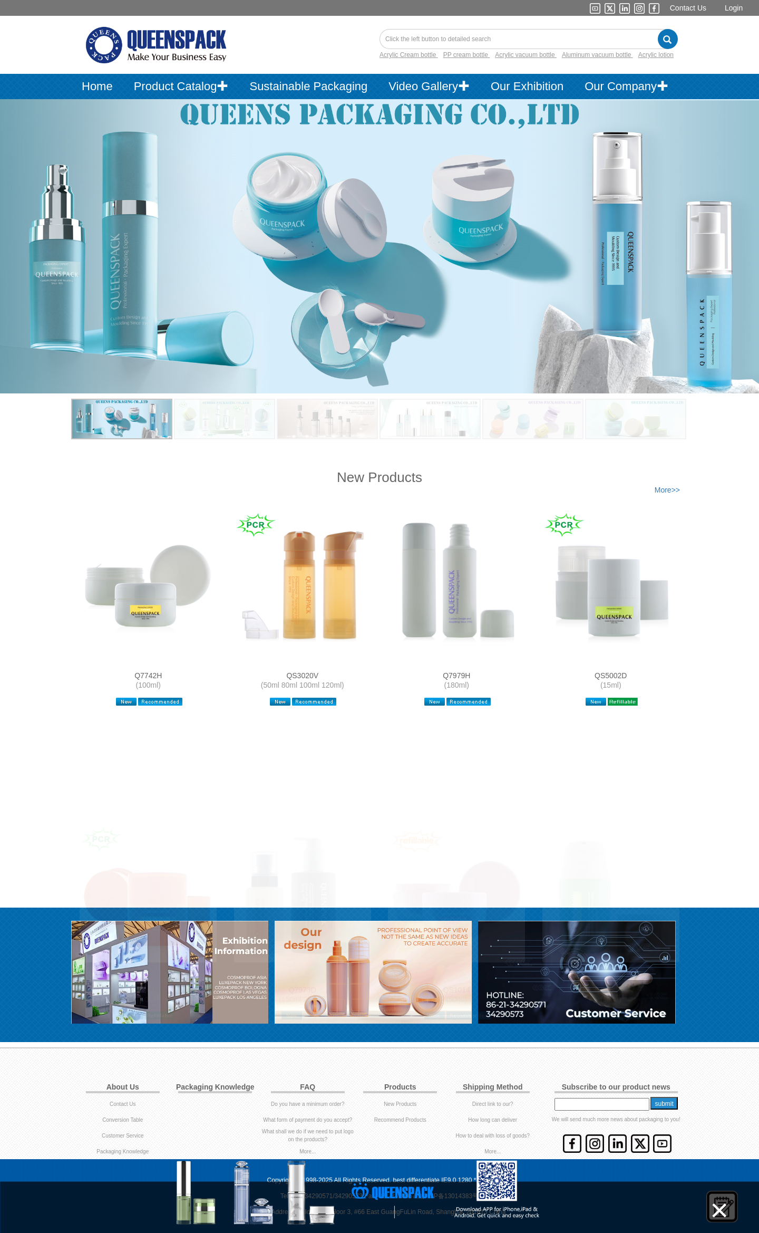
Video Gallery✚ (429, 86)
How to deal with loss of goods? (492, 1136)
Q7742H (148, 675)
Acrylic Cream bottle (409, 55)
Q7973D (302, 986)
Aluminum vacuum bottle (597, 55)
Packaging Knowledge (122, 1151)
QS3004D (611, 986)
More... (307, 1151)
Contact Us (688, 8)
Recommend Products (400, 1120)
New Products (400, 1104)
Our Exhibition (527, 86)
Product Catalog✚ (181, 86)
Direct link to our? (492, 1104)
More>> (667, 490)
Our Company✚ (626, 86)
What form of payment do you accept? (307, 1120)
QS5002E (148, 986)
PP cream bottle (466, 55)
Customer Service (122, 1136)
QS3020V (302, 675)
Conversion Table (122, 1120)
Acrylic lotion (656, 55)
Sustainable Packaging (308, 86)
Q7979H (456, 675)
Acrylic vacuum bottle (526, 55)
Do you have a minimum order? (308, 1104)
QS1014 (456, 986)
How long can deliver (492, 1120)
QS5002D (611, 675)
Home (97, 86)
